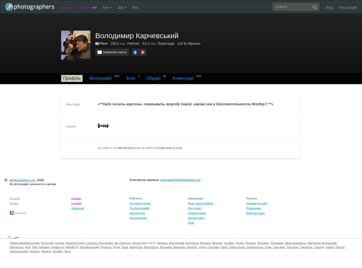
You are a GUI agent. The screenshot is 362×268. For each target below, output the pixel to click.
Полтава (214, 247)
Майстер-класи (255, 213)
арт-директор (122, 242)
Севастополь (237, 247)
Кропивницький (89, 247)
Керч (28, 247)
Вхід (329, 7)
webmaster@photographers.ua (180, 180)
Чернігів (46, 251)
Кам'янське (17, 247)
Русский (15, 198)
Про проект (195, 208)
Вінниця (217, 242)
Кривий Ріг (72, 247)
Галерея (87, 7)
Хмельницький (19, 251)
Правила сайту (197, 213)
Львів (124, 247)
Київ (35, 247)
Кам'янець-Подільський (321, 242)
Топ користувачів (140, 203)
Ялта (67, 251)
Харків (330, 247)
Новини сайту (196, 217)
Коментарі (183, 78)
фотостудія (139, 242)
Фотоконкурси (138, 217)
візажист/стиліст (75, 242)
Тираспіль (306, 247)
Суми (268, 247)
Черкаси (34, 251)
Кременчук (57, 247)
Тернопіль (292, 247)
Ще (122, 7)
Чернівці (57, 251)
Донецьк (250, 242)
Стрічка (65, 7)
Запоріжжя (277, 242)
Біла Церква (176, 242)
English (14, 203)
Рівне (223, 247)
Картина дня (137, 213)
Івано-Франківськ (295, 242)
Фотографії (100, 78)
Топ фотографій (139, 208)
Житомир (263, 242)
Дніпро (240, 242)
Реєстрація (348, 7)
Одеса (203, 247)
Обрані (153, 78)
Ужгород (319, 247)
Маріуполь (136, 247)
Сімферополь (254, 247)
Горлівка (229, 242)
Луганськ (105, 247)
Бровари (205, 242)
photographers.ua (22, 180)
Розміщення (253, 208)
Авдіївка (162, 242)
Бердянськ (192, 242)
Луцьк (116, 247)
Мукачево (166, 247)
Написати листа (115, 52)
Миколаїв (179, 247)
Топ (107, 7)
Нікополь (191, 247)
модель (59, 242)
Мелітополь (151, 247)
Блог (131, 78)
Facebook (18, 213)
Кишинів (44, 247)
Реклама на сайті (256, 203)
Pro (135, 7)
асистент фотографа (100, 242)
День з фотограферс (201, 203)
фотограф (47, 242)
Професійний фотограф (24, 242)
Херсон (339, 247)
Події (191, 222)
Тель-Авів (279, 247)
